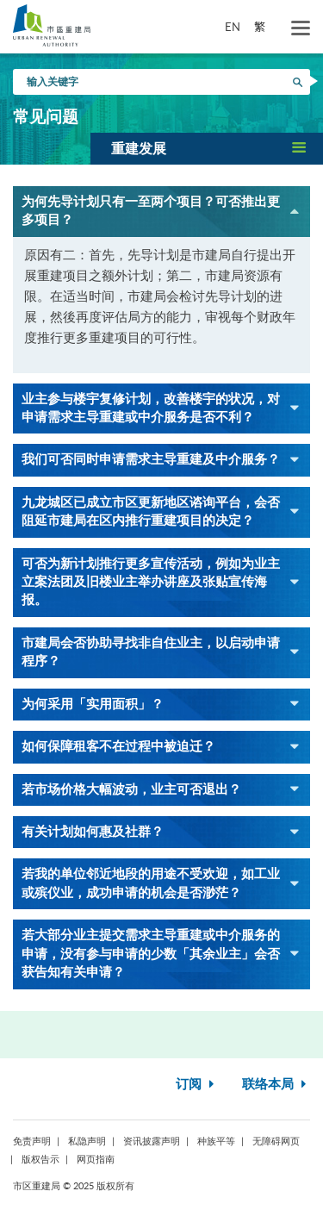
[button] (206, 148)
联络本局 (276, 1084)
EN (232, 26)
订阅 (197, 1084)
